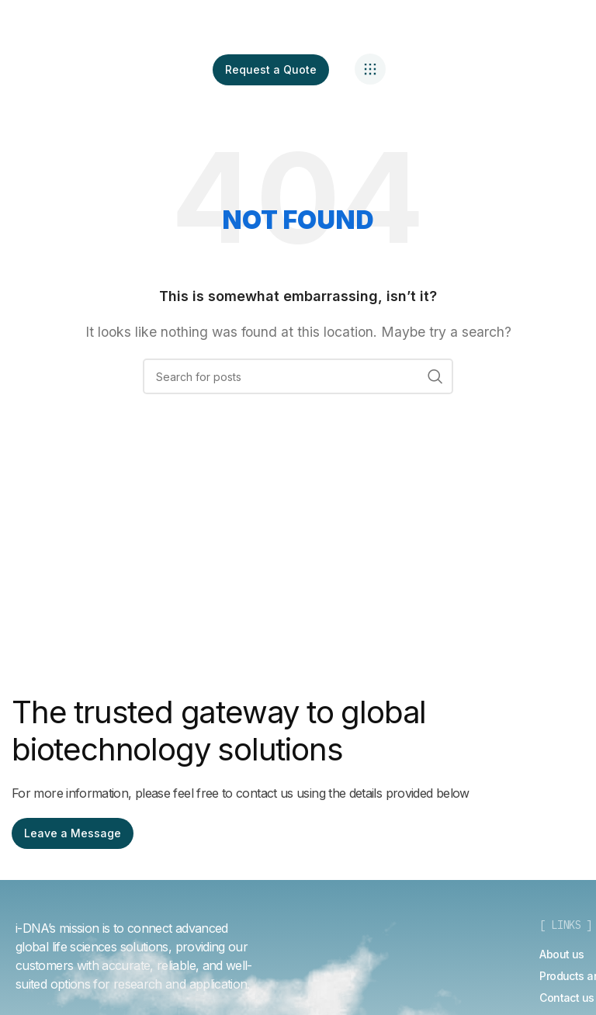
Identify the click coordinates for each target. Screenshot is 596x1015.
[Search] (298, 376)
